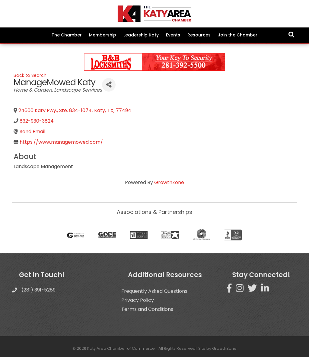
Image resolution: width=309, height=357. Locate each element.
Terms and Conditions (147, 318)
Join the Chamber (237, 35)
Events (173, 35)
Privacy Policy (137, 309)
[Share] (109, 85)
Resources (199, 35)
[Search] (291, 34)
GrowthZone (169, 182)
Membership (102, 35)
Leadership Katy (141, 35)
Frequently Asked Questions (154, 300)
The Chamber (67, 35)
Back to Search (30, 75)
